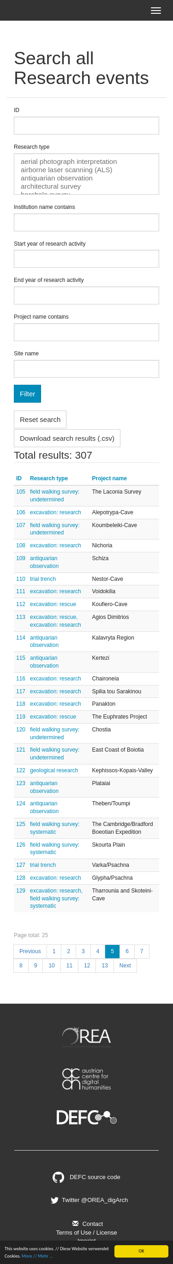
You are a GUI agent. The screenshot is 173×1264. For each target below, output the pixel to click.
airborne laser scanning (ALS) (86, 170)
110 (20, 579)
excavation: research (55, 512)
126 (20, 845)
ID (16, 110)
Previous (30, 951)
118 (20, 704)
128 (20, 878)
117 (20, 691)
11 (69, 965)
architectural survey (86, 186)
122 (20, 770)
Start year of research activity (49, 244)
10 (51, 965)
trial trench (43, 579)
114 (20, 638)
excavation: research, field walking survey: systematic (56, 899)
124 (20, 803)
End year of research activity (49, 280)
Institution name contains (44, 207)
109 (20, 558)
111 (20, 591)
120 (20, 729)
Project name (109, 478)
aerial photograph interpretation (86, 161)
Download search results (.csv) (67, 438)
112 (20, 604)
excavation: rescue (53, 604)
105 (20, 492)
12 (87, 965)
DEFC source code (86, 1177)
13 (104, 965)
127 (20, 865)
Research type (31, 147)
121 (20, 750)
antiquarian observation (86, 178)
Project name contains (41, 317)
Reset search (40, 419)
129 (20, 891)
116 (20, 678)
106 (20, 512)
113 (20, 617)
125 (20, 824)
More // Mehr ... (37, 1256)
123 (20, 783)
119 (20, 716)
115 (20, 658)
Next (125, 965)
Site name (26, 353)
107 (20, 525)
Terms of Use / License (86, 1232)
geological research (54, 770)
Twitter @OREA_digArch (88, 1200)
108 (20, 545)
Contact (86, 1223)
